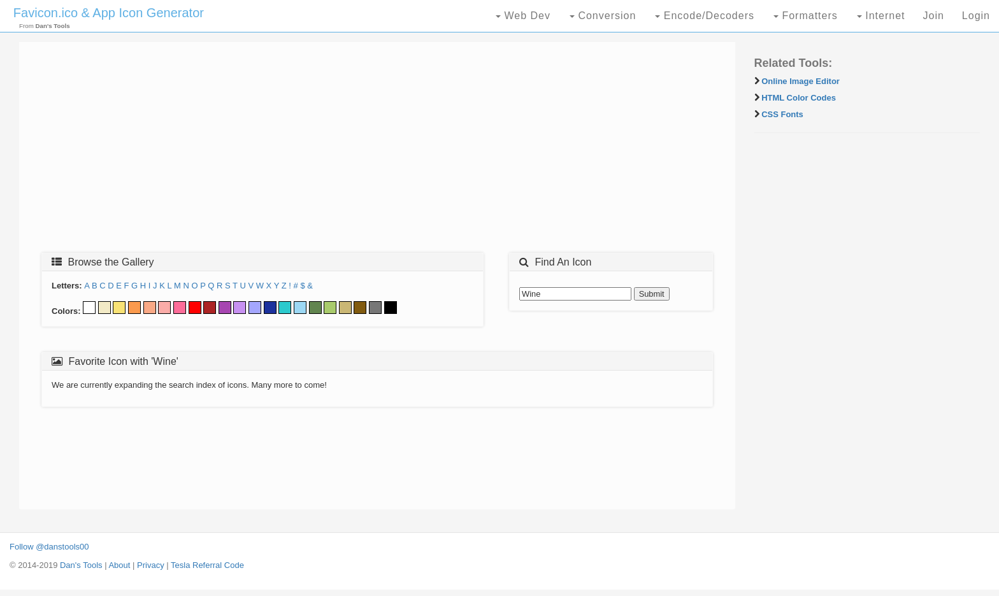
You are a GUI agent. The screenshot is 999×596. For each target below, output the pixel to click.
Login (976, 15)
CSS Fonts (782, 114)
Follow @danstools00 (49, 546)
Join (933, 15)
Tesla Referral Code (207, 565)
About (119, 565)
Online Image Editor (800, 81)
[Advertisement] (377, 151)
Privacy (150, 565)
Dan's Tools (81, 565)
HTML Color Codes (798, 98)
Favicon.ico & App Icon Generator (108, 13)
